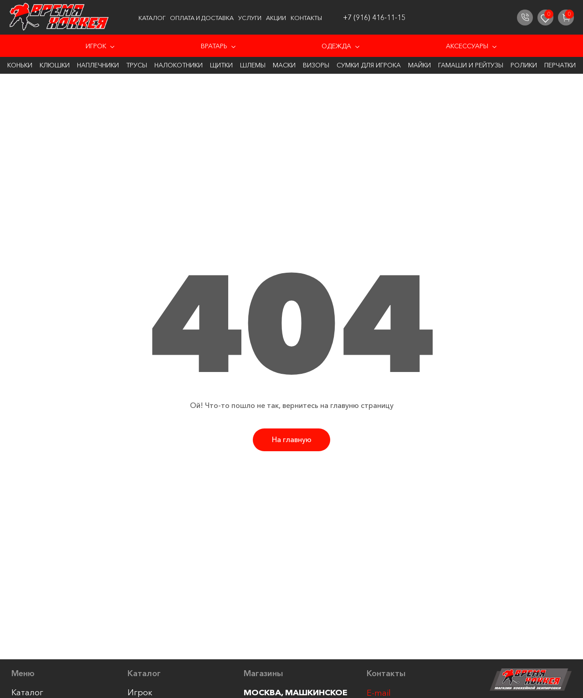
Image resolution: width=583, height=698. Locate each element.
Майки (419, 65)
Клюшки (55, 65)
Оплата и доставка (202, 17)
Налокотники (178, 65)
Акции (276, 17)
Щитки (221, 65)
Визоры (316, 65)
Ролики (524, 65)
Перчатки (560, 65)
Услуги (249, 17)
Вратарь (214, 46)
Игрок (96, 46)
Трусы (136, 65)
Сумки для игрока (369, 65)
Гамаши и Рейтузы (470, 65)
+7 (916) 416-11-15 (374, 17)
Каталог (151, 17)
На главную (292, 439)
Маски (284, 65)
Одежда (336, 46)
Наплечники (98, 65)
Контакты (306, 17)
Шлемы (253, 65)
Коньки (19, 65)
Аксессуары (467, 46)
